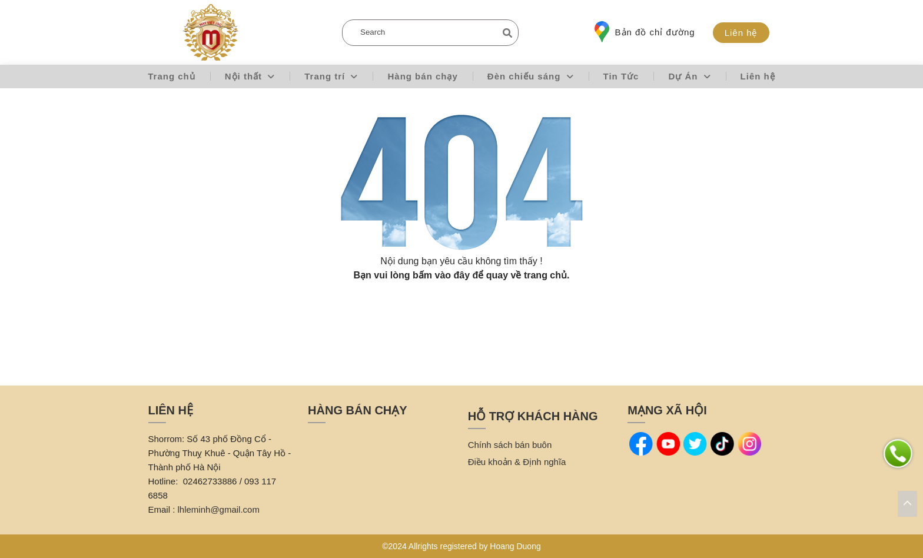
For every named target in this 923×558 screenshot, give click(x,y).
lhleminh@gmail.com (219, 509)
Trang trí (331, 76)
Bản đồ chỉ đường (645, 32)
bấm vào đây (441, 275)
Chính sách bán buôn (510, 445)
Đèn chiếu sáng (530, 76)
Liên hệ (741, 33)
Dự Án (689, 76)
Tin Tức (621, 76)
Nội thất (250, 76)
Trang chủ (171, 76)
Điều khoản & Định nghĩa (517, 462)
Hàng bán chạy (422, 76)
